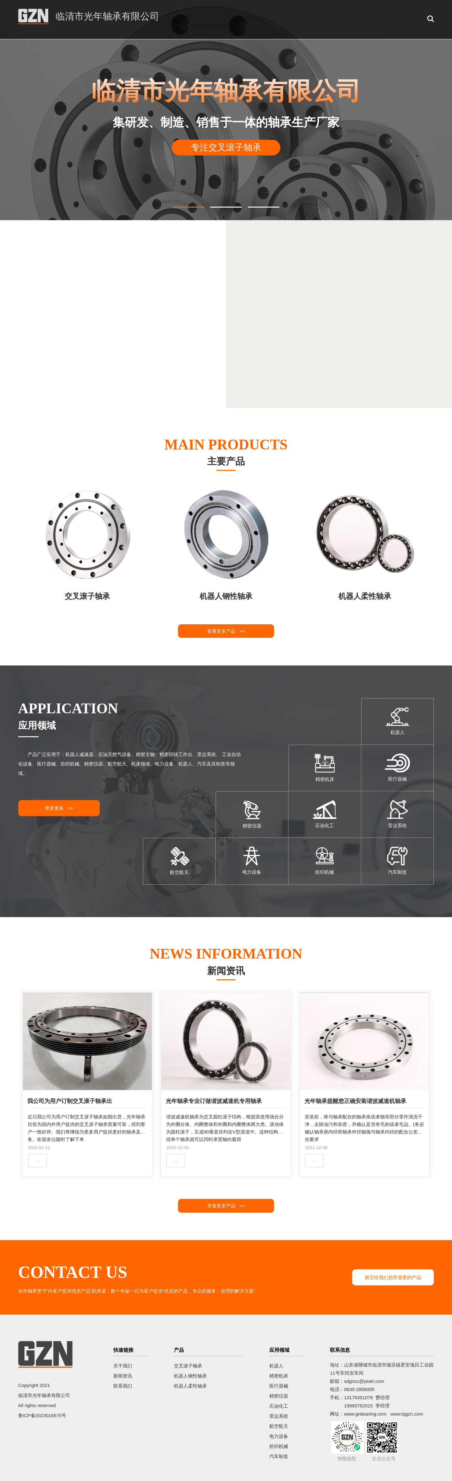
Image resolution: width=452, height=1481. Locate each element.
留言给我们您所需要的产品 (393, 1277)
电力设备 (278, 1436)
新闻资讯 (122, 1375)
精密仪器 (278, 1396)
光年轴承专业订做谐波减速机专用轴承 (214, 1101)
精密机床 (278, 1375)
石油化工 (278, 1406)
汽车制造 (278, 1456)
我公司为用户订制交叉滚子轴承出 (69, 1101)
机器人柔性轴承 (190, 1386)
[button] (188, 207)
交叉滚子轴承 (188, 1365)
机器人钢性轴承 (190, 1375)
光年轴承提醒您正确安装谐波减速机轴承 (355, 1101)
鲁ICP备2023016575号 (42, 1415)
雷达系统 (278, 1416)
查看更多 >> (59, 808)
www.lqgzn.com (406, 1414)
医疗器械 (278, 1386)
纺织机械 (278, 1446)
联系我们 (122, 1386)
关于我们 (122, 1365)
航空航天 (278, 1426)
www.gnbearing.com (365, 1414)
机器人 (276, 1365)
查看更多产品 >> (226, 631)
